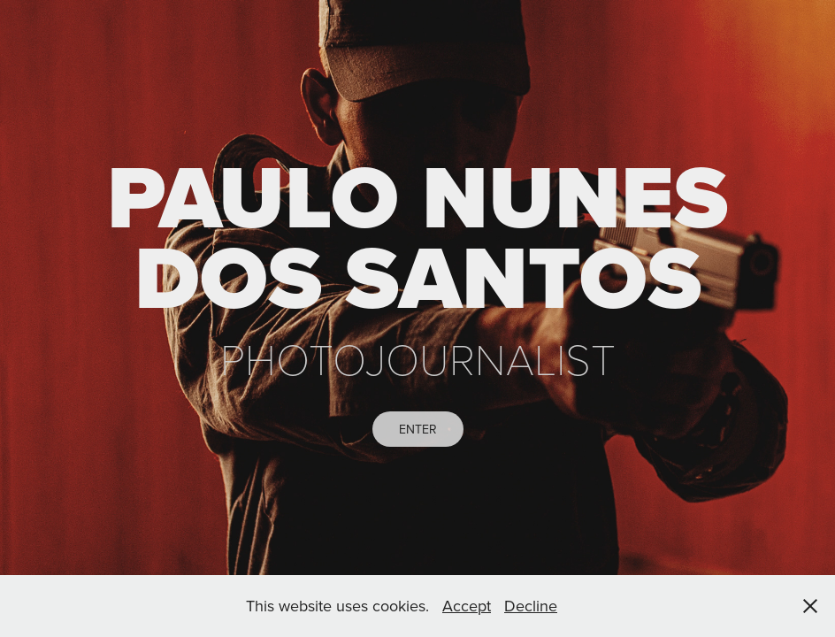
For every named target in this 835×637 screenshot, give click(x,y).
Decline (530, 606)
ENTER (418, 429)
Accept (466, 606)
